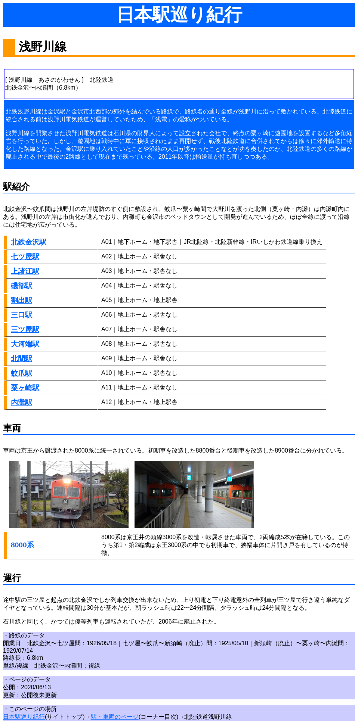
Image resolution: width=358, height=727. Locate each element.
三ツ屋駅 (25, 329)
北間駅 (21, 359)
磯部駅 (21, 286)
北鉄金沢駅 (28, 242)
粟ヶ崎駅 (25, 388)
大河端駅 (25, 344)
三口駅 (21, 315)
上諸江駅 (25, 271)
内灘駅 (21, 402)
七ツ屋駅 (25, 257)
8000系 (22, 545)
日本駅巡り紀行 (24, 717)
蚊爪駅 (21, 373)
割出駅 (21, 300)
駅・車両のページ (115, 717)
